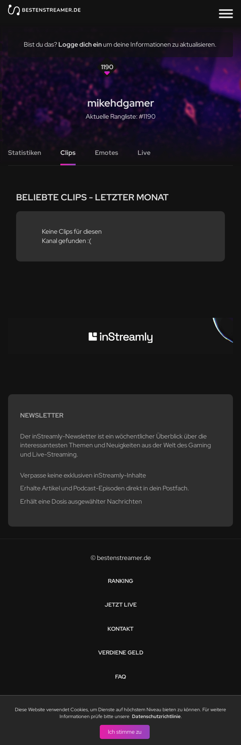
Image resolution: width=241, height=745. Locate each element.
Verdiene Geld (120, 652)
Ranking (120, 580)
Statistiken (24, 152)
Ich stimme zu (125, 731)
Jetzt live (121, 604)
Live (144, 152)
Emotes (106, 152)
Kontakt (120, 628)
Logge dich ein (80, 44)
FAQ (120, 676)
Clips (68, 152)
